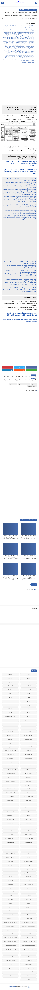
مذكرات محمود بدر (29, 937)
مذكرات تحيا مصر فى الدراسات (28, 926)
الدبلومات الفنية (28, 773)
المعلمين (10, 834)
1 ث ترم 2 (10, 678)
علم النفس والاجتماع (28, 884)
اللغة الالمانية (10, 815)
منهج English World (10, 960)
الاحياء (28, 743)
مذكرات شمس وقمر (10, 930)
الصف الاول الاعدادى (10, 781)
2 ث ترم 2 (29, 689)
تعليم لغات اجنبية (10, 857)
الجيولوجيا (10, 766)
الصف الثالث (10, 785)
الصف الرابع (28, 800)
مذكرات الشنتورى (10, 918)
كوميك (10, 903)
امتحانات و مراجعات (28, 850)
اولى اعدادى (10, 850)
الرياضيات (28, 777)
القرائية (28, 811)
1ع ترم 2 (10, 682)
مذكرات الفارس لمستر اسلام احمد (28, 922)
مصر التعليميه (28, 953)
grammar (10, 724)
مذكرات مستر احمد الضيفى (29, 941)
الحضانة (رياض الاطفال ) (10, 769)
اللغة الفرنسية (10, 823)
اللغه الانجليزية (28, 827)
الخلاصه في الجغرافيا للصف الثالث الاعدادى (22, 288)
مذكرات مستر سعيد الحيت (10, 941)
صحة (10, 876)
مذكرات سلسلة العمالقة (28, 930)
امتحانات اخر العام (29, 838)
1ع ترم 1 (28, 682)
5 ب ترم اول (28, 712)
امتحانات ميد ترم (10, 842)
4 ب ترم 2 (29, 708)
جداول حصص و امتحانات (28, 869)
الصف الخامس (10, 796)
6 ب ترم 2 (10, 712)
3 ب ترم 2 (29, 701)
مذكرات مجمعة (10, 934)
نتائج (10, 968)
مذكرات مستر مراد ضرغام (28, 949)
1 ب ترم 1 (29, 674)
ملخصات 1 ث (29, 956)
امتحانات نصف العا (28, 846)
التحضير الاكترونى (28, 750)
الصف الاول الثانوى (28, 785)
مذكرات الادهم (10, 914)
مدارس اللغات (28, 911)
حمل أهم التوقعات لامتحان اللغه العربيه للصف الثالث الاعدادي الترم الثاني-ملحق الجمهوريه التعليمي (19, 26)
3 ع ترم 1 (28, 705)
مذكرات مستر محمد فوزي (10, 945)
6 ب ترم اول (28, 716)
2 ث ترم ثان (28, 693)
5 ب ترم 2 (10, 708)
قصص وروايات (10, 892)
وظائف (28, 979)
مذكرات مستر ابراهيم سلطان (10, 937)
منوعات (10, 964)
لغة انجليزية (28, 907)
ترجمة (28, 857)
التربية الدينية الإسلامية (10, 750)
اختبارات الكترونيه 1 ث (10, 735)
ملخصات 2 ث (10, 956)
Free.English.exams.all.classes (28, 720)
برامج (28, 853)
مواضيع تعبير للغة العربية (29, 968)
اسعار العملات (28, 739)
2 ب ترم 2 (29, 685)
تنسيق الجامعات (28, 865)
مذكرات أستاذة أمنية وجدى (10, 911)
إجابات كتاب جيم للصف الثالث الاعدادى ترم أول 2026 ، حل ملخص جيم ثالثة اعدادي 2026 (11, 557)
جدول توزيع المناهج (28, 872)
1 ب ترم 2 (10, 674)
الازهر (10, 743)
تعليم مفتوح (10, 861)
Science (28, 724)
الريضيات (10, 777)
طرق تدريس (10, 880)
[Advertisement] (19, 85)
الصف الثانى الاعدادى (10, 792)
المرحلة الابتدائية (28, 830)
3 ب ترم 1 (10, 697)
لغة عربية (10, 907)
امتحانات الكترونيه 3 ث (10, 838)
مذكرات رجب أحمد (10, 926)
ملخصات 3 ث (29, 960)
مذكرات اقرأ (28, 914)
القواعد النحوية (10, 811)
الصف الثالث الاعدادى (24, 9)
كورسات (28, 903)
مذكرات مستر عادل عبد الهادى (28, 945)
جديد (10, 872)
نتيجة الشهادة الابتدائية (10, 972)
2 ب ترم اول (10, 685)
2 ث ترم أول (10, 689)
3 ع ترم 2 (34, 9)
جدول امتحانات (10, 869)
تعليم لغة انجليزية (28, 861)
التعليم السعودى (10, 754)
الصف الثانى (28, 792)
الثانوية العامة (10, 758)
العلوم (28, 804)
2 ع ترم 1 (10, 693)
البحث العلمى (29, 747)
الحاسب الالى (28, 769)
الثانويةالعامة (29, 762)
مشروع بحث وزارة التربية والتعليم (10, 949)
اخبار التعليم (28, 731)
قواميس (10, 895)
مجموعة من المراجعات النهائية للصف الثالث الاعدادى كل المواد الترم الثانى (19, 30)
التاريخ (10, 747)
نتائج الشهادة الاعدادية (29, 972)
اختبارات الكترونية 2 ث (28, 735)
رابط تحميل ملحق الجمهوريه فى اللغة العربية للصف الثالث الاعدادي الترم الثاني (21, 314)
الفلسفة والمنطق (29, 808)
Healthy (10, 720)
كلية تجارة (10, 899)
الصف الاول (28, 781)
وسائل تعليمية (10, 975)
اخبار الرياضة (10, 731)
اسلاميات (10, 739)
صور (29, 880)
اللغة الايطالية (10, 819)
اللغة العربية (13, 384)
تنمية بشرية (10, 865)
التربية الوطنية (28, 754)
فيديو (28, 888)
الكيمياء (28, 815)
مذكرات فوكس (28, 934)
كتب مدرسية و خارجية (28, 899)
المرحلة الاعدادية (10, 830)
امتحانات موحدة (28, 842)
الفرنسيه (10, 804)
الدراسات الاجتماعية (10, 773)
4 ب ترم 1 (10, 705)
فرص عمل (10, 884)
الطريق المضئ (19, 2)
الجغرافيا (29, 766)
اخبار (10, 727)
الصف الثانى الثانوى (28, 796)
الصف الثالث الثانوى (10, 789)
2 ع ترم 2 (28, 697)
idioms (28, 727)
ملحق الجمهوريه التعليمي (28, 62)
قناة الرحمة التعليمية (28, 895)
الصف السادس (10, 800)
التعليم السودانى (28, 758)
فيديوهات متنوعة (29, 892)
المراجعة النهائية (10, 827)
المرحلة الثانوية (28, 834)
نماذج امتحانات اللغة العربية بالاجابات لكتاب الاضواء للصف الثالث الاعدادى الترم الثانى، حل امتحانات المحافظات (21, 163)
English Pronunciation (10, 716)
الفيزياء (10, 808)
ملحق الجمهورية (32, 386)
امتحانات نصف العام (10, 846)
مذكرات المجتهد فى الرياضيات (10, 922)
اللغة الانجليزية (28, 819)
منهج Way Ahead (29, 964)
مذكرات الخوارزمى (28, 918)
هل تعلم (29, 975)
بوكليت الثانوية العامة (10, 853)
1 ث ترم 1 (29, 678)
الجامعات (10, 762)
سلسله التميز (28, 876)
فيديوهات (10, 888)
